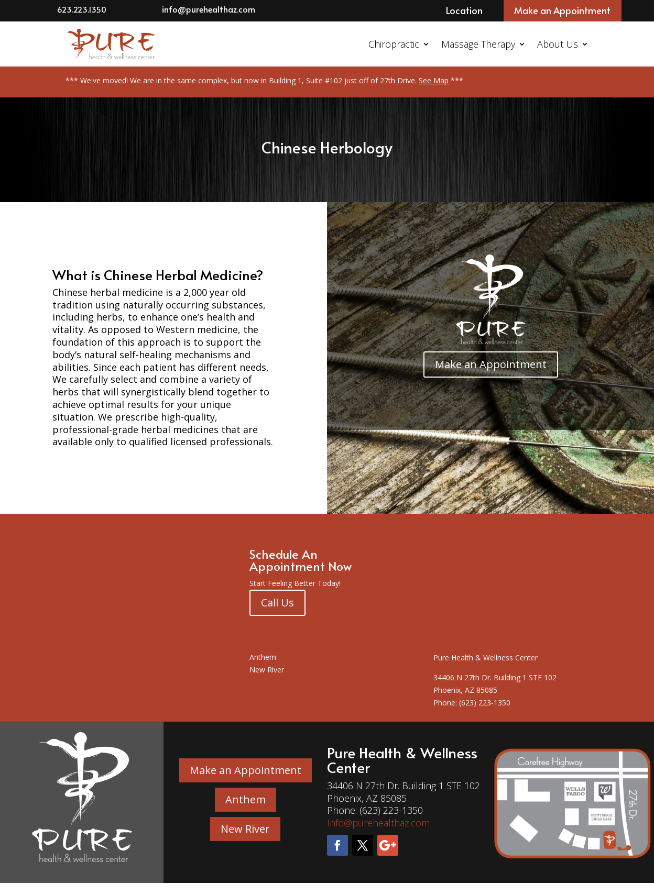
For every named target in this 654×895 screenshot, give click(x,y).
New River (266, 670)
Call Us (277, 602)
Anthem (262, 657)
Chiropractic (393, 44)
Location (464, 10)
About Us (557, 44)
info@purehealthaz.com (208, 9)
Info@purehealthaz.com (378, 822)
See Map (434, 80)
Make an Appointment (562, 10)
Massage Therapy (478, 44)
